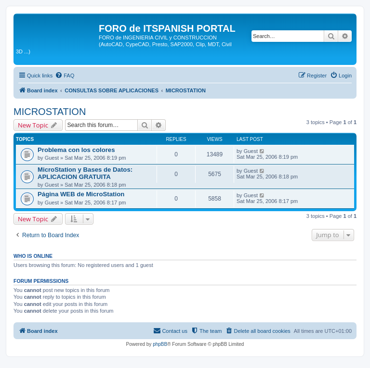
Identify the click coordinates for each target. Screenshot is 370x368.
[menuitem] (64, 75)
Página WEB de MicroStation (81, 194)
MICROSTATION (49, 111)
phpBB (160, 344)
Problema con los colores (76, 149)
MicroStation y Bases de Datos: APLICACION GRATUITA (85, 173)
